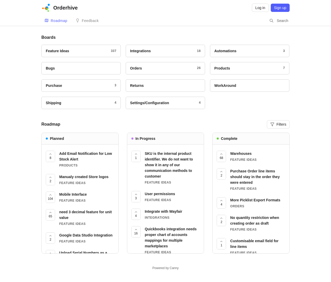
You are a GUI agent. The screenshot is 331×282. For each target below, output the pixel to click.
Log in (260, 8)
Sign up (280, 8)
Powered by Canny (165, 268)
